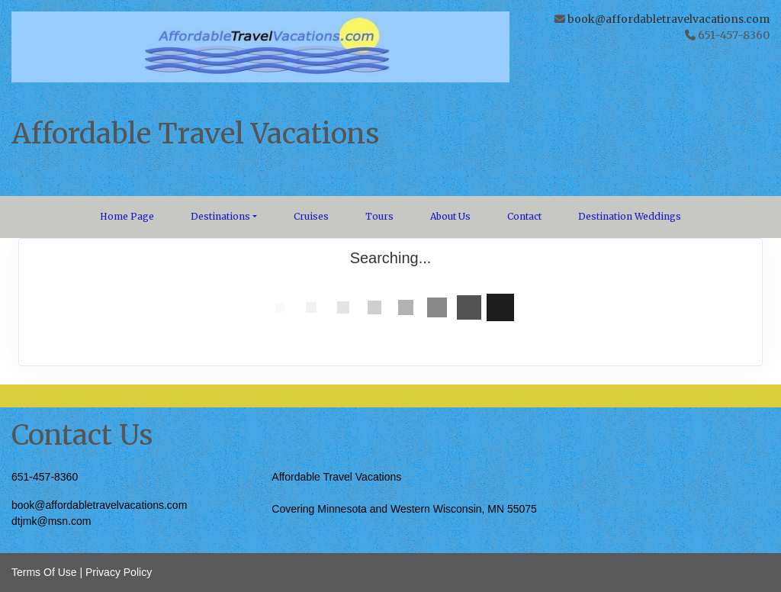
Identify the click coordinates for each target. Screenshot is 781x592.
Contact (524, 216)
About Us (450, 216)
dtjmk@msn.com (51, 521)
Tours (379, 216)
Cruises (311, 216)
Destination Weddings (629, 216)
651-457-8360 (44, 477)
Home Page (127, 216)
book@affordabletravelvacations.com (668, 19)
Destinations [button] (220, 216)
